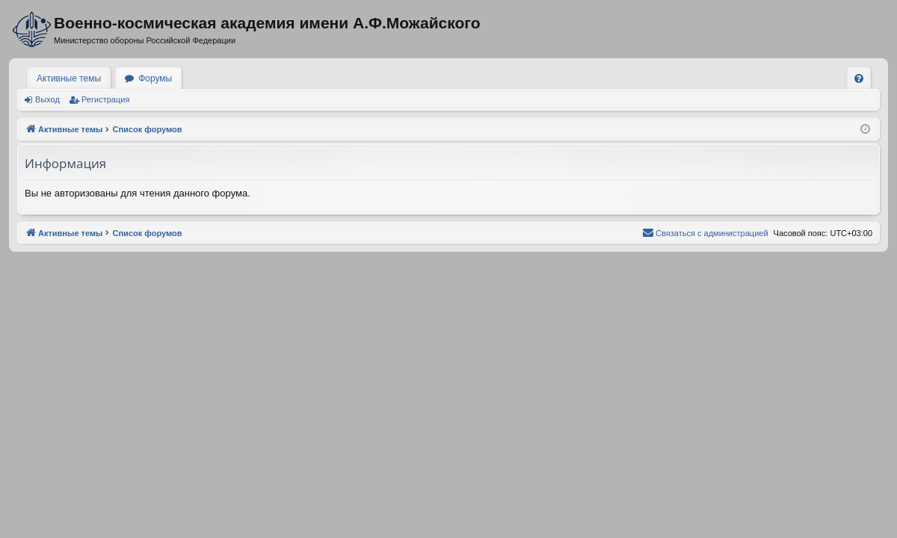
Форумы (155, 78)
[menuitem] (859, 78)
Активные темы (69, 78)
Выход (47, 99)
